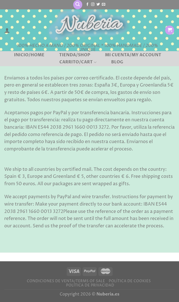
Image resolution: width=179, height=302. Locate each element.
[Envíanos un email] (103, 5)
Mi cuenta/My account (133, 55)
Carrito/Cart (77, 62)
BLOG (117, 62)
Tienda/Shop (74, 55)
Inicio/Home (29, 55)
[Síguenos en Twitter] (98, 5)
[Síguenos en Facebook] (87, 5)
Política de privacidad (90, 285)
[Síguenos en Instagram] (92, 5)
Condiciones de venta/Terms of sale (66, 281)
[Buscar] (77, 4)
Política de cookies (130, 281)
